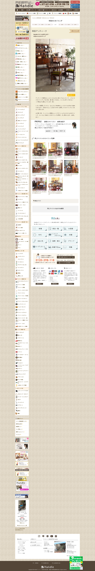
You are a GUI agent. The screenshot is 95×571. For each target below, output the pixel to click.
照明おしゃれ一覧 (20, 250)
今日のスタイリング (45, 17)
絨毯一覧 (18, 236)
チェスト (21, 544)
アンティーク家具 (32, 13)
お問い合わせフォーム (73, 555)
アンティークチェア (22, 13)
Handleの (22, 94)
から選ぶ (19, 45)
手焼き (22, 91)
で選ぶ (21, 56)
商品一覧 (19, 104)
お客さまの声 (33, 542)
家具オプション (20, 418)
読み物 (54, 9)
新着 (22, 9)
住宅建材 (76, 13)
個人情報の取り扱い (57, 563)
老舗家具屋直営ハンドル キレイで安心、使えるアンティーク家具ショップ (24, 4)
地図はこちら (22, 522)
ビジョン (46, 541)
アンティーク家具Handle (36, 17)
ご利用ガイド (69, 9)
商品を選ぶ (19, 539)
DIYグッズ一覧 (20, 388)
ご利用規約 (36, 563)
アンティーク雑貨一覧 (21, 279)
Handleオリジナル (23, 99)
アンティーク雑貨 (42, 13)
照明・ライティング (22, 549)
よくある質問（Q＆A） (35, 545)
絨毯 (70, 13)
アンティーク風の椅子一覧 (22, 222)
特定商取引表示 (46, 563)
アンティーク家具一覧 (21, 146)
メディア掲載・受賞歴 (48, 551)
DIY (18, 551)
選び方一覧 (19, 42)
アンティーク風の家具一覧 (22, 193)
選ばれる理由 (46, 544)
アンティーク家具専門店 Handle (50, 539)
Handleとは (46, 543)
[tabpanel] (55, 65)
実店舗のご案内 (70, 541)
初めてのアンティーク (48, 545)
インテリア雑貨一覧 (21, 329)
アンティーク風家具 (57, 13)
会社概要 (60, 9)
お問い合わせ (77, 9)
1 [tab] (55, 92)
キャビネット (22, 545)
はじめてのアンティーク (44, 9)
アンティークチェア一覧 (21, 106)
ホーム (17, 9)
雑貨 (65, 13)
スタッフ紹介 (46, 550)
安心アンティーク (31, 9)
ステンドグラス (21, 546)
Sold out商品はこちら (19, 529)
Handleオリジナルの (23, 97)
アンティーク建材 (21, 553)
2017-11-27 (52, 17)
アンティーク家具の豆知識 (20, 528)
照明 (50, 13)
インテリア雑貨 (21, 550)
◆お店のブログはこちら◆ (22, 525)
